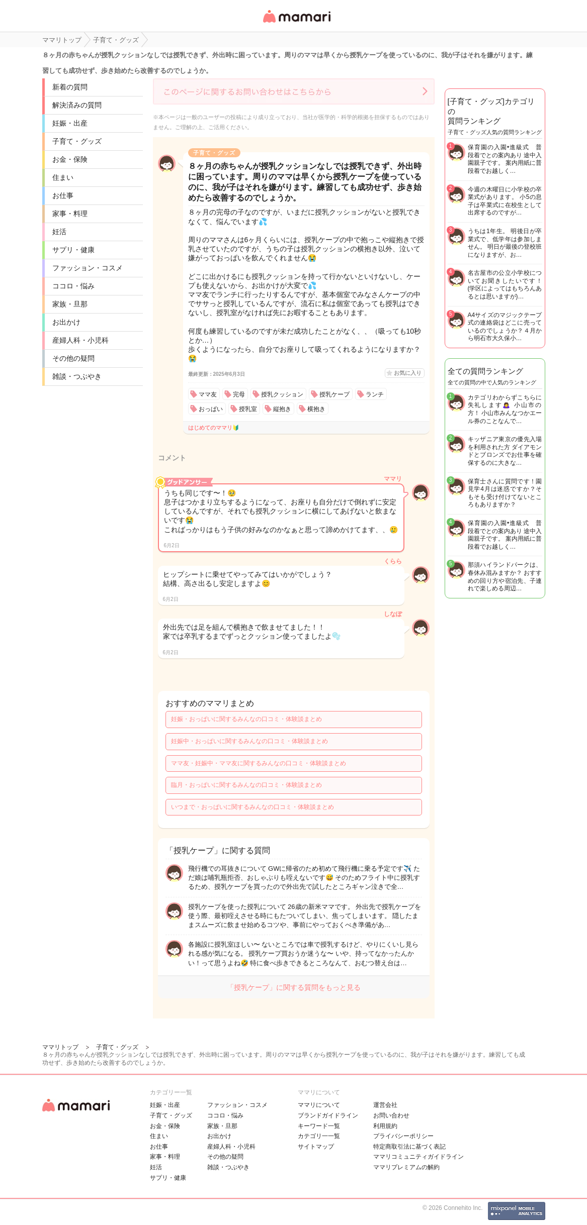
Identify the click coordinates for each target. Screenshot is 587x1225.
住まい (62, 177)
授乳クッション (282, 394)
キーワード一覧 (319, 1126)
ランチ (375, 394)
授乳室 (248, 409)
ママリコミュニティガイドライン (418, 1156)
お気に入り (408, 373)
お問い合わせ (391, 1115)
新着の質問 (70, 87)
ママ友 (208, 394)
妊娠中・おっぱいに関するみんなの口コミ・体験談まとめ (249, 741)
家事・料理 (70, 214)
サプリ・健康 (73, 250)
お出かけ (66, 322)
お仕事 (62, 195)
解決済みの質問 (77, 105)
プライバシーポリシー (403, 1136)
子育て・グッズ (77, 141)
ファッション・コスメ (87, 268)
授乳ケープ (334, 394)
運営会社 (385, 1104)
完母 (239, 394)
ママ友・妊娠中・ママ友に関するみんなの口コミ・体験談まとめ (258, 763)
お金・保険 (70, 159)
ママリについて (319, 1104)
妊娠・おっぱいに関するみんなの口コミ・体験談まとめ (246, 719)
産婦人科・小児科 (80, 340)
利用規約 (385, 1126)
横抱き (316, 409)
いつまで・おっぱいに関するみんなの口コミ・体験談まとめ (252, 806)
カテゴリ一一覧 (319, 1136)
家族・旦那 (70, 304)
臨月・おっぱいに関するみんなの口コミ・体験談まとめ (246, 784)
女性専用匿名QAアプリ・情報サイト (296, 23)
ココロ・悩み (73, 286)
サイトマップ (316, 1146)
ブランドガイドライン (328, 1115)
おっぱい (211, 409)
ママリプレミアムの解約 (406, 1167)
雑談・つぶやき (77, 376)
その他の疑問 (73, 358)
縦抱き (282, 409)
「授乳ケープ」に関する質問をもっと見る (294, 987)
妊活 (59, 232)
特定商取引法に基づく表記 (409, 1146)
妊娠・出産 (70, 123)
